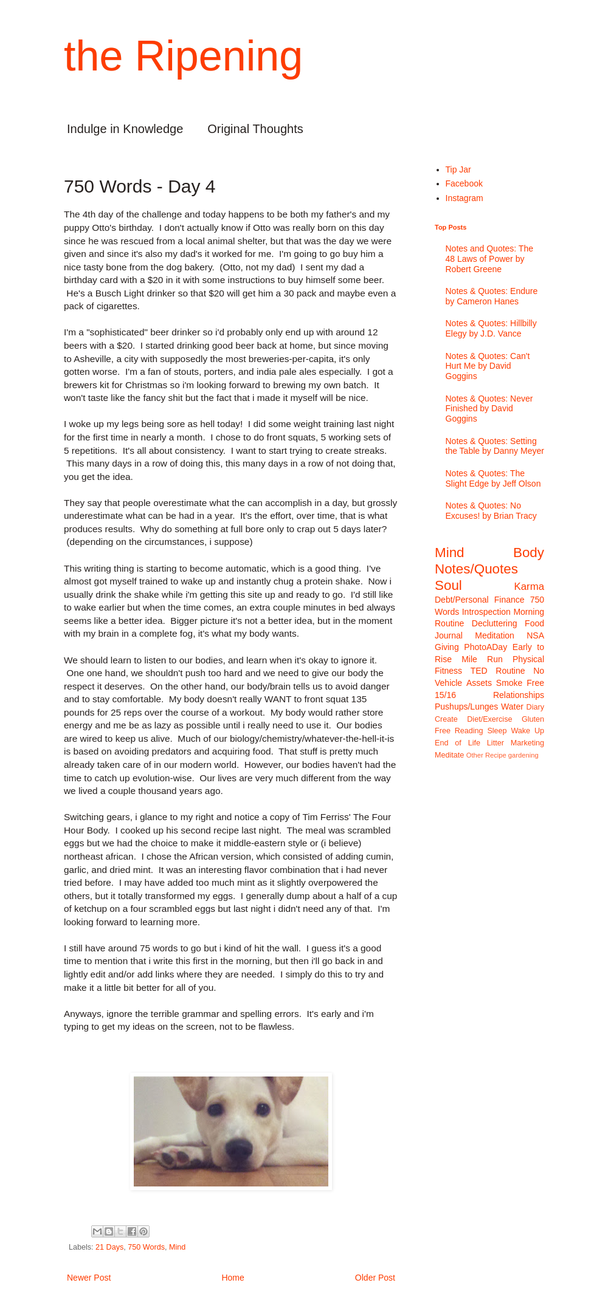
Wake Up (527, 731)
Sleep (496, 731)
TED (479, 671)
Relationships (518, 695)
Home (232, 1277)
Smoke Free (520, 683)
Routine (510, 671)
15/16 (445, 695)
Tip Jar (458, 169)
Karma (529, 586)
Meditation (494, 635)
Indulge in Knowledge (125, 128)
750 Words (146, 1247)
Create (446, 719)
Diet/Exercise (489, 719)
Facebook (464, 183)
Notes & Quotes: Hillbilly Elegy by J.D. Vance (491, 328)
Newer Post (89, 1277)
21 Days (109, 1247)
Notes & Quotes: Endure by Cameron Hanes (492, 296)
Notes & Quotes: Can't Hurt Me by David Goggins (488, 366)
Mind (177, 1247)
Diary (535, 707)
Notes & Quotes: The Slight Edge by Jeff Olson (493, 478)
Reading (469, 731)
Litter (495, 743)
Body (528, 552)
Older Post (375, 1277)
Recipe (495, 755)
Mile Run (482, 659)
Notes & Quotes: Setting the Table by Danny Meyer (495, 446)
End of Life (457, 743)
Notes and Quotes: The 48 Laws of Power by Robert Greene (490, 259)
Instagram (464, 198)
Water (512, 706)
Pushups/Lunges (466, 706)
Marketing (527, 743)
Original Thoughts (255, 128)
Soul (448, 585)
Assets (479, 683)
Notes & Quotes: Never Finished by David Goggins (489, 409)
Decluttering (494, 623)
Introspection (486, 612)
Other (474, 755)
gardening (523, 755)
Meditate (449, 755)
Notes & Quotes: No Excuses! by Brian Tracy (491, 511)
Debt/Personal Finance (480, 599)
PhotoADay (485, 647)
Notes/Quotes (476, 569)
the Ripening (183, 56)
